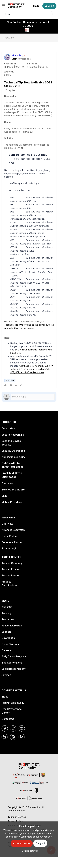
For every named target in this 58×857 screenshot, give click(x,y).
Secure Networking (13, 434)
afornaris (16, 55)
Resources (8, 619)
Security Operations (13, 450)
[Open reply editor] (29, 397)
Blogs (5, 696)
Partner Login (9, 548)
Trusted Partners (11, 575)
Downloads (8, 637)
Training (6, 613)
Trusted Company (12, 563)
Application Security (13, 456)
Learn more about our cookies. (36, 836)
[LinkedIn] (5, 737)
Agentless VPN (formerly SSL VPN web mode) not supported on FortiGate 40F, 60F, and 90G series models (32, 369)
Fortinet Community (13, 702)
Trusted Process (11, 569)
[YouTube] (22, 728)
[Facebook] (5, 728)
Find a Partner (10, 536)
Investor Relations (12, 662)
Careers (6, 650)
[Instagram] (13, 737)
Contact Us (8, 718)
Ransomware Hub (12, 625)
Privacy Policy (15, 821)
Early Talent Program (14, 656)
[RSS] (22, 737)
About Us (7, 607)
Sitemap (6, 675)
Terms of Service (17, 817)
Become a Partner (12, 542)
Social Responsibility (14, 668)
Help (36, 5)
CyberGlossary (10, 644)
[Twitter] (13, 728)
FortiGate (9, 37)
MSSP (5, 495)
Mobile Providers (11, 502)
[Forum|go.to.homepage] (16, 5)
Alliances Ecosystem (14, 529)
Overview (7, 483)
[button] (3, 6)
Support (6, 631)
